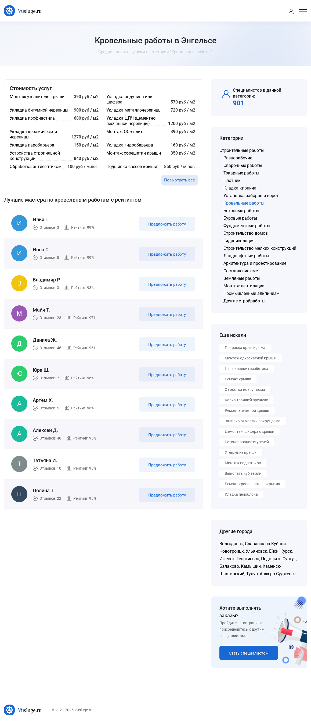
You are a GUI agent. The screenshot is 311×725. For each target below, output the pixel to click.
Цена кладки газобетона (246, 368)
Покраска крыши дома (245, 347)
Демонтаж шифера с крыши (249, 431)
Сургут (289, 558)
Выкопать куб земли (243, 473)
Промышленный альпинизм (251, 293)
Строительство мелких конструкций (259, 248)
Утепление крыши (240, 452)
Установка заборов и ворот (251, 195)
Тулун (252, 573)
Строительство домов (245, 233)
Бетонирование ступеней (247, 442)
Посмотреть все (179, 180)
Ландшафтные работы (246, 255)
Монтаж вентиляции (244, 285)
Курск (286, 551)
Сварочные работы (242, 165)
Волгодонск (231, 543)
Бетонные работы (241, 210)
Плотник (232, 180)
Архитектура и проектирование (254, 263)
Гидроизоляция (239, 240)
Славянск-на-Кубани (265, 543)
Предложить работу (167, 224)
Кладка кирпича (239, 188)
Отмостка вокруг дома (245, 389)
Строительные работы (241, 150)
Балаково (229, 566)
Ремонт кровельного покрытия (252, 484)
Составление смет (241, 270)
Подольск (271, 558)
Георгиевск (248, 558)
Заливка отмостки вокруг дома (252, 421)
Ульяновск (256, 551)
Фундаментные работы (246, 225)
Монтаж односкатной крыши (250, 358)
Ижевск (227, 558)
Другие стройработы (244, 300)
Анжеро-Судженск (278, 573)
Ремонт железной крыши (247, 410)
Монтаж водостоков (243, 463)
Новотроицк (231, 551)
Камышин (251, 566)
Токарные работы (241, 173)
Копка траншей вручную (246, 400)
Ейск (274, 551)
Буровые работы (240, 218)
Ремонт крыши (238, 379)
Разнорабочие (237, 157)
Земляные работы (241, 278)
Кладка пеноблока (241, 494)
